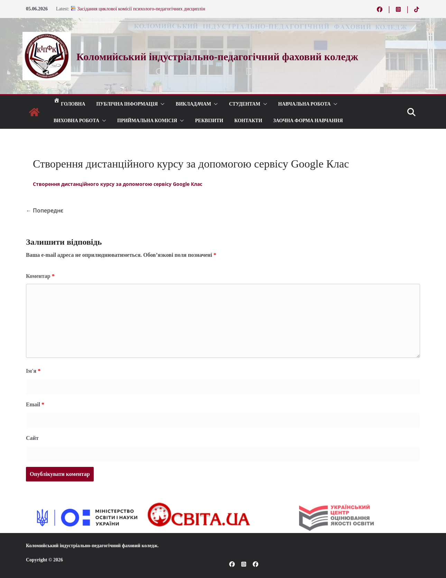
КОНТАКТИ (248, 120)
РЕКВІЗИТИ (209, 120)
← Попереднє (44, 210)
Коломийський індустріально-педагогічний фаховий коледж (91, 545)
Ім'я (33, 371)
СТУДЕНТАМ (244, 103)
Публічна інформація (127, 103)
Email (35, 404)
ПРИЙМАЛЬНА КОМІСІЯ (147, 120)
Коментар (40, 276)
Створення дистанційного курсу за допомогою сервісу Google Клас (117, 184)
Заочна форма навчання (308, 120)
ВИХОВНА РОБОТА (76, 120)
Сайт (32, 438)
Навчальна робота (304, 103)
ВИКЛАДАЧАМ (193, 103)
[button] (161, 104)
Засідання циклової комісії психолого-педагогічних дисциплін (138, 8)
